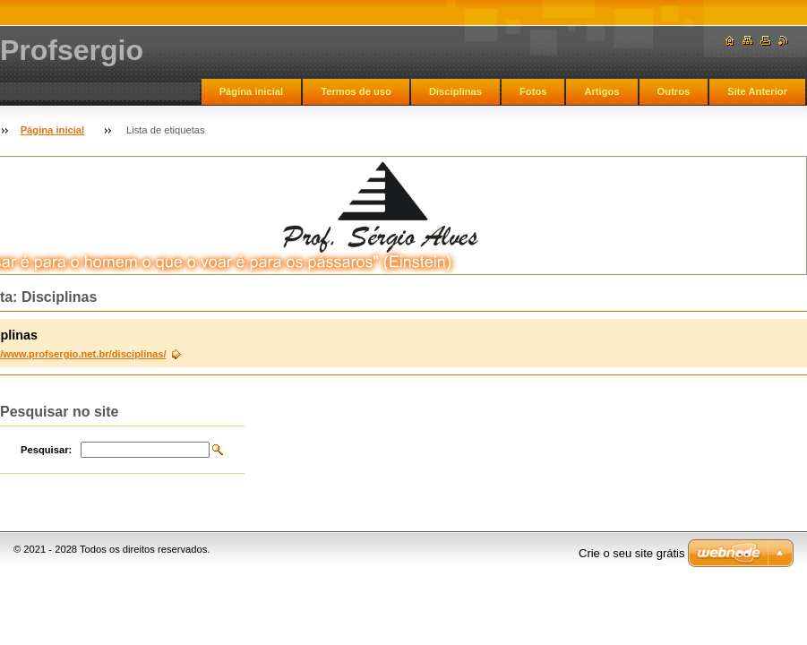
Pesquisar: (46, 449)
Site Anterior (757, 91)
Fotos (532, 91)
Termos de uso (356, 91)
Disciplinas (455, 91)
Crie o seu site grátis (632, 553)
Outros (674, 91)
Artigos (601, 91)
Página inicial (251, 91)
